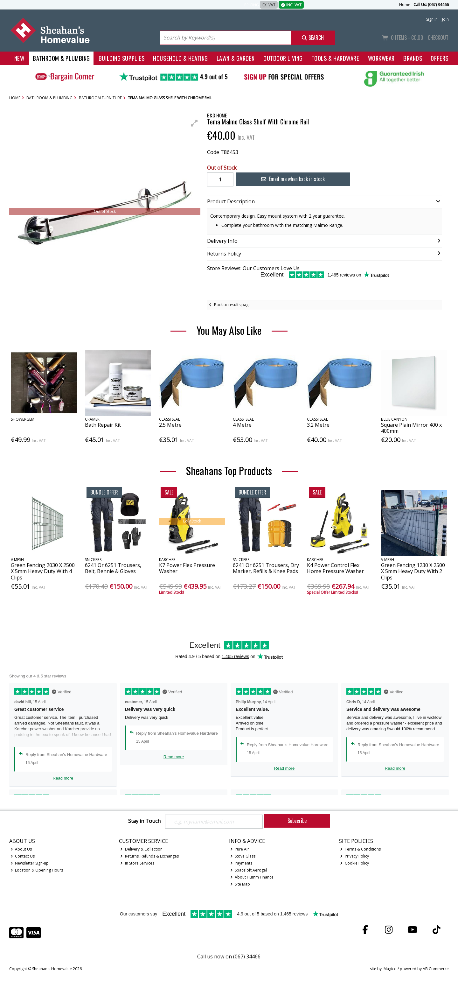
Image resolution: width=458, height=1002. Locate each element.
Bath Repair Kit (103, 424)
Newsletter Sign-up (29, 863)
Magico (390, 968)
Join (445, 19)
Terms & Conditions (360, 849)
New (19, 58)
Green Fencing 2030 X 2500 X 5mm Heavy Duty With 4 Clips (43, 571)
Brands (412, 58)
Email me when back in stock (293, 179)
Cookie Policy (354, 863)
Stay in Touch (144, 821)
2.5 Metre (170, 424)
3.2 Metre (318, 424)
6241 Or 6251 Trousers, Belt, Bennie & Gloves (113, 568)
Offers (439, 58)
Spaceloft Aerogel (248, 870)
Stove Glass (243, 856)
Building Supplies (121, 58)
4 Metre (242, 424)
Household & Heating (180, 58)
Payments (241, 863)
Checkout (438, 37)
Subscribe (297, 820)
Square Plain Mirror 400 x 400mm (411, 427)
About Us (21, 849)
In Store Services (137, 863)
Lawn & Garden (236, 58)
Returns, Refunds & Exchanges (149, 856)
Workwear (381, 58)
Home (404, 4)
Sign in (432, 19)
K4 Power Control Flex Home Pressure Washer (335, 568)
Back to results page (232, 304)
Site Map (240, 884)
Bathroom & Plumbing (61, 58)
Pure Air (239, 849)
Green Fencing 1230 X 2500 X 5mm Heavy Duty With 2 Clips (413, 571)
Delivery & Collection (141, 849)
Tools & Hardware (335, 58)
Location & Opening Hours (36, 870)
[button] (194, 123)
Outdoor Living (283, 58)
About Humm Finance (252, 877)
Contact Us (22, 856)
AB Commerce (436, 968)
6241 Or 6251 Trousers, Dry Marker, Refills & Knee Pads (266, 568)
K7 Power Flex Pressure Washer (187, 568)
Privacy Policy (354, 856)
